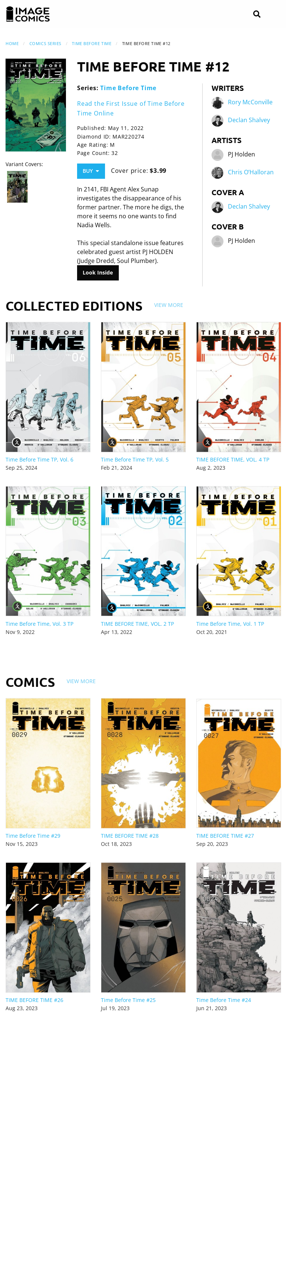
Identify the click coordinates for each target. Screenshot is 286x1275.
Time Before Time (91, 43)
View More (168, 304)
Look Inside (98, 272)
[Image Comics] (28, 14)
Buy (91, 170)
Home (12, 43)
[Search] (256, 14)
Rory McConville (250, 102)
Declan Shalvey (249, 120)
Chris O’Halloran (251, 172)
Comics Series (45, 43)
